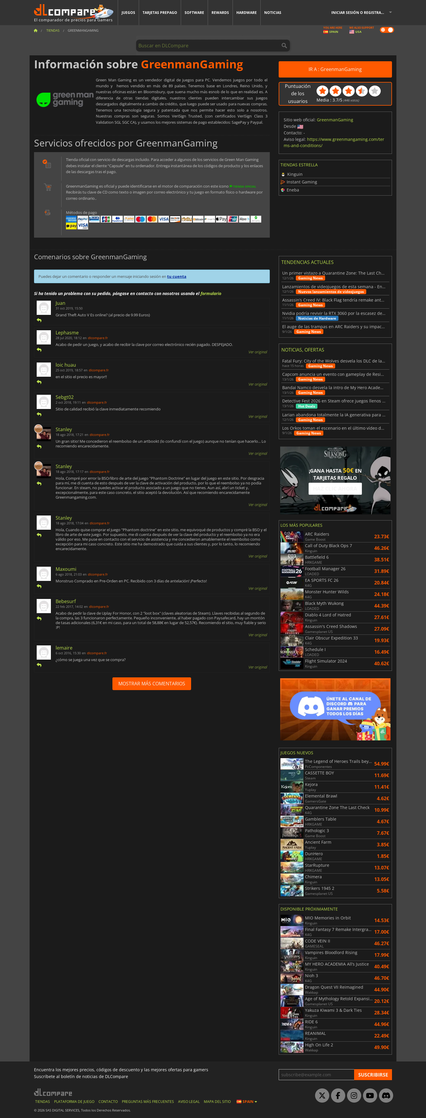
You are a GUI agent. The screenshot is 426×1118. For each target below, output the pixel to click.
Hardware (246, 12)
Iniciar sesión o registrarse (359, 12)
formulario (211, 293)
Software (194, 12)
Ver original (257, 352)
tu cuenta (176, 276)
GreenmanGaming (335, 120)
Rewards (220, 12)
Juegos (128, 12)
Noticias (272, 12)
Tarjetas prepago (160, 12)
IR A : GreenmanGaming (335, 69)
